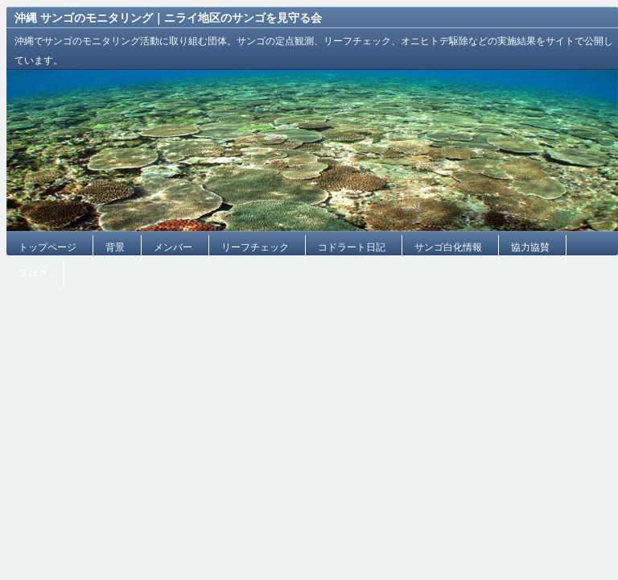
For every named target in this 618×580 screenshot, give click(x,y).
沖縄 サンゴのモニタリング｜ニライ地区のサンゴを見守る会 (168, 17)
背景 (115, 247)
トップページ (47, 247)
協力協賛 (530, 247)
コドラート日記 (351, 247)
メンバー (173, 247)
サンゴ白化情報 (448, 247)
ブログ (33, 273)
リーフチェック (255, 247)
